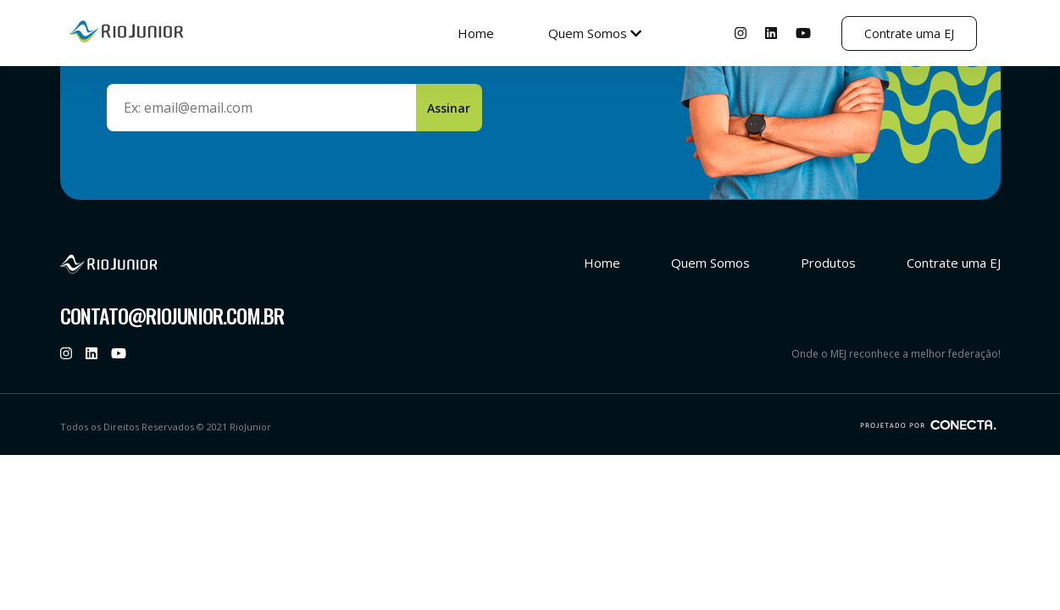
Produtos (828, 262)
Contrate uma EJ (909, 33)
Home (476, 33)
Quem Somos (594, 33)
